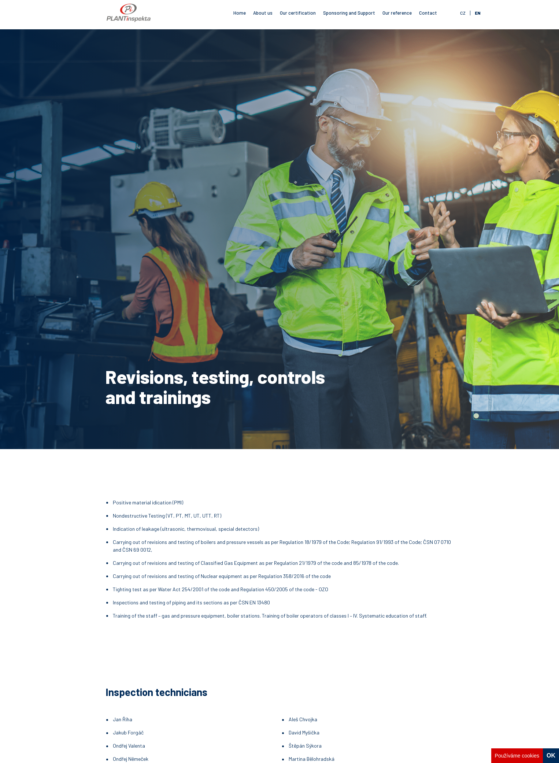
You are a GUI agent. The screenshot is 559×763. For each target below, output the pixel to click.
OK (551, 755)
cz (463, 12)
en (478, 12)
